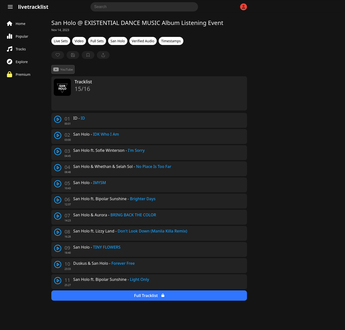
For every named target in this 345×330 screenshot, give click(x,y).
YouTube (63, 69)
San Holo (118, 41)
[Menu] (10, 6)
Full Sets (97, 41)
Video (79, 41)
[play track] (58, 119)
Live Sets (61, 41)
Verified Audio (143, 41)
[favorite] (57, 55)
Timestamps (171, 41)
